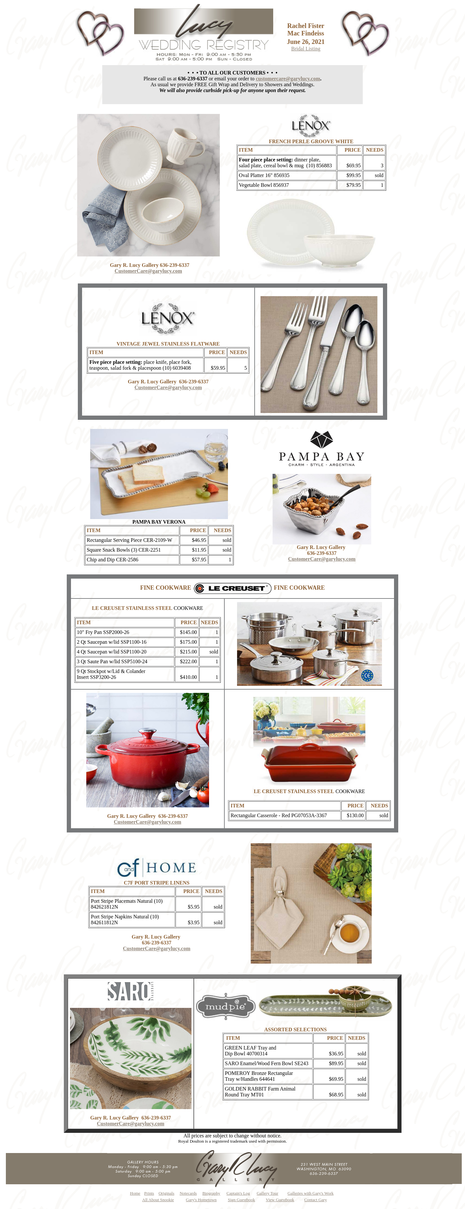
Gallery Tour (267, 1193)
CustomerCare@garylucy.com (148, 271)
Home (135, 1193)
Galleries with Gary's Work (311, 1193)
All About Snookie (158, 1199)
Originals (166, 1193)
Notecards (188, 1193)
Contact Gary (315, 1199)
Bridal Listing (305, 48)
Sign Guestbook (241, 1199)
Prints (149, 1193)
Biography (211, 1193)
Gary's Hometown (201, 1199)
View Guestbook (280, 1199)
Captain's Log (238, 1193)
